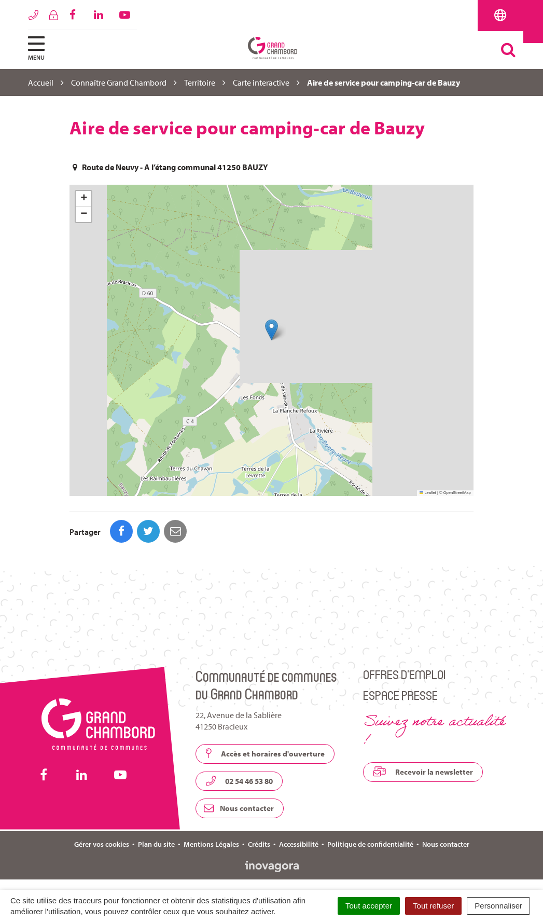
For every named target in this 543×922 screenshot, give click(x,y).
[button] (271, 329)
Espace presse (400, 695)
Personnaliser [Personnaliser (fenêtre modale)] (498, 905)
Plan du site (156, 844)
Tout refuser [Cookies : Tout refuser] (433, 905)
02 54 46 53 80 (239, 781)
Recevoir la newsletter (423, 771)
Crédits (259, 844)
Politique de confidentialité (370, 844)
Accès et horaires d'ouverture (265, 753)
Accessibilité (298, 844)
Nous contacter (239, 808)
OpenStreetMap (457, 492)
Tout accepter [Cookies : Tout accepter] (368, 905)
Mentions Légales (211, 844)
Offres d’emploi (404, 674)
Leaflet (428, 492)
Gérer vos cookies (101, 844)
